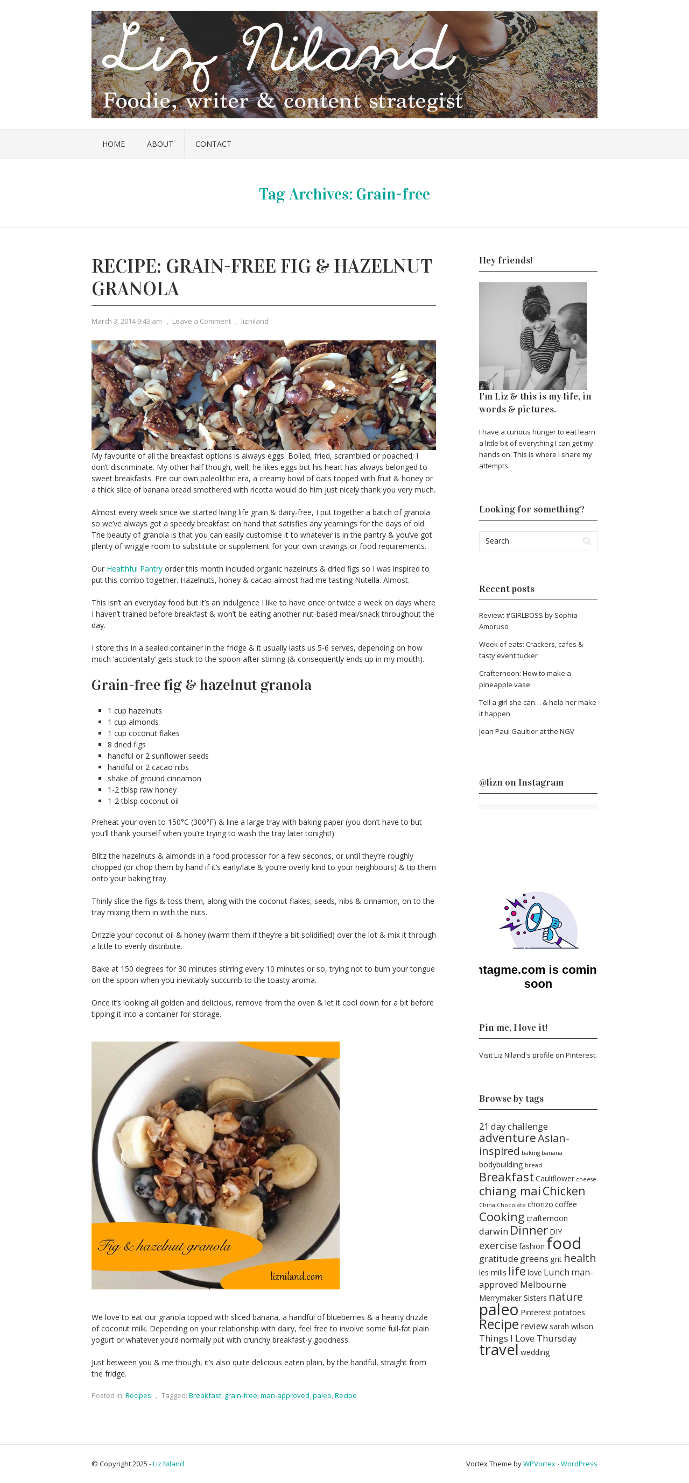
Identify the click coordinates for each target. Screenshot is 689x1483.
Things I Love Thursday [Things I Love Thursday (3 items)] (527, 1338)
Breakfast (205, 1395)
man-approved (285, 1395)
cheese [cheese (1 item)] (586, 1179)
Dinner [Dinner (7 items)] (529, 1230)
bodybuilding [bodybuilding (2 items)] (501, 1164)
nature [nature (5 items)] (566, 1296)
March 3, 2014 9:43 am (127, 321)
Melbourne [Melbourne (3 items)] (543, 1284)
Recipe (346, 1395)
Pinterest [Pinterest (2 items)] (536, 1312)
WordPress (579, 1463)
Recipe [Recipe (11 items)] (499, 1324)
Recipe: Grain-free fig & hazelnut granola (262, 277)
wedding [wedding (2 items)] (535, 1352)
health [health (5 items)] (580, 1258)
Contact (213, 144)
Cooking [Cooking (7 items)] (502, 1216)
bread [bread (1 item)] (533, 1165)
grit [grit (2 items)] (556, 1259)
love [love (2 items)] (535, 1272)
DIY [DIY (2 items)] (556, 1232)
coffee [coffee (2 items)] (566, 1204)
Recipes (138, 1395)
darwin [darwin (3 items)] (493, 1231)
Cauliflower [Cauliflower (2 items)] (555, 1178)
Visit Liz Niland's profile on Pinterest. (538, 1055)
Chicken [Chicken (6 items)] (564, 1191)
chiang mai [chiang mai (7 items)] (510, 1190)
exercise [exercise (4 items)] (498, 1245)
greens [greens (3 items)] (534, 1258)
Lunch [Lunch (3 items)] (557, 1272)
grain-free (240, 1395)
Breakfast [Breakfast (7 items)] (506, 1176)
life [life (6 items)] (517, 1271)
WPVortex (539, 1463)
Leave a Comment (201, 321)
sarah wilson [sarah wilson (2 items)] (571, 1326)
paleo (322, 1395)
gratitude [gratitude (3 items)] (498, 1258)
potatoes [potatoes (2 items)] (569, 1312)
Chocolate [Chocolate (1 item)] (511, 1205)
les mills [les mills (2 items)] (493, 1272)
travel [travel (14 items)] (499, 1349)
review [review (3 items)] (534, 1326)
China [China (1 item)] (487, 1205)
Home (113, 144)
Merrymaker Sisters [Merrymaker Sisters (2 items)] (513, 1298)
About (160, 144)
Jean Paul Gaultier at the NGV (526, 731)
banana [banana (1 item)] (552, 1153)
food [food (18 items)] (564, 1243)
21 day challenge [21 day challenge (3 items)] (513, 1126)
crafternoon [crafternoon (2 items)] (547, 1218)
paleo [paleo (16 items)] (499, 1309)
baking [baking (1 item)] (531, 1153)
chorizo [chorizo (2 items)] (540, 1204)
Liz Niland (168, 1463)
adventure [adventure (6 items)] (507, 1137)
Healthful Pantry (135, 569)
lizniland (255, 321)
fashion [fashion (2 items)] (532, 1246)
